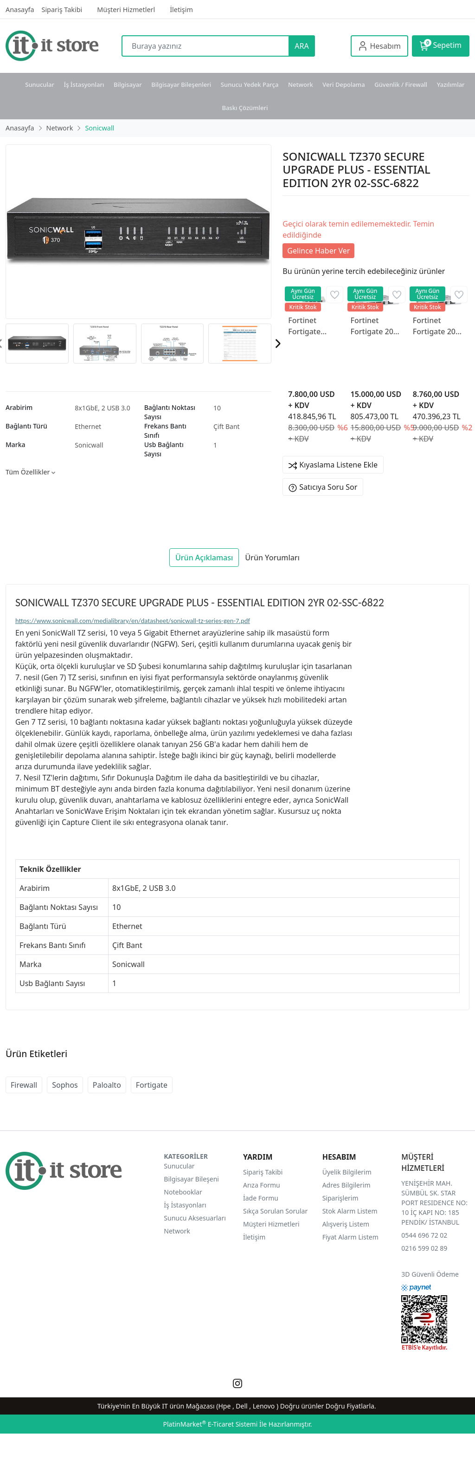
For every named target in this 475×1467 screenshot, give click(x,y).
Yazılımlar (451, 84)
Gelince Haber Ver (318, 251)
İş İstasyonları (84, 84)
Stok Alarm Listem (350, 1211)
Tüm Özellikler (30, 471)
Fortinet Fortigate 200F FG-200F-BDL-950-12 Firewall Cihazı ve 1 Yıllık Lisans (438, 326)
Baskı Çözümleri (245, 108)
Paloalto (107, 1085)
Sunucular (39, 84)
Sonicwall (89, 445)
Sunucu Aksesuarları (195, 1218)
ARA (301, 46)
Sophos (65, 1085)
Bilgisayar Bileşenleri (181, 84)
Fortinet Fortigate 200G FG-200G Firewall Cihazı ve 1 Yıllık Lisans (313, 326)
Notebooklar (183, 1192)
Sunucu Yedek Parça (250, 84)
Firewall (24, 1085)
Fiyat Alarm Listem (350, 1237)
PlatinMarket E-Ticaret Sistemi (210, 1424)
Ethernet (88, 426)
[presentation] (277, 344)
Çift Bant (226, 426)
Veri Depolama (343, 84)
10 (217, 407)
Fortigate (151, 1085)
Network (300, 84)
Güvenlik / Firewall (400, 84)
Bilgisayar (128, 84)
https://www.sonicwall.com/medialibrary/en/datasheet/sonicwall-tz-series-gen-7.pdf (132, 621)
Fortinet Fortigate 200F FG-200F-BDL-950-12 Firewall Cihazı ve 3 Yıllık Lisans (376, 326)
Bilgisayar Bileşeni (191, 1179)
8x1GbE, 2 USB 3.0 (102, 407)
